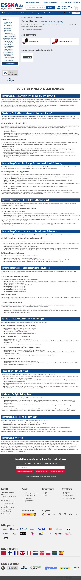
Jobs (46, 495)
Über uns (47, 492)
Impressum (67, 492)
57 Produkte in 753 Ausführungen (51, 21)
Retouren (27, 501)
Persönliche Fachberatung (50, 2)
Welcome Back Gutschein (31, 493)
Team (46, 493)
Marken (17, 13)
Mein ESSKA (28, 497)
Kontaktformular (6, 514)
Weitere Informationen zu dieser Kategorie (32, 29)
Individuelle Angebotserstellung (38, 13)
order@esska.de (6, 511)
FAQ (26, 492)
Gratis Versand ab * (33, 2)
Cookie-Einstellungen (70, 498)
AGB (66, 493)
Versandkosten (28, 498)
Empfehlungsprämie (30, 495)
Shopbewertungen (29, 500)
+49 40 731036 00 (7, 492)
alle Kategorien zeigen (10, 64)
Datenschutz (68, 497)
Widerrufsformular (69, 495)
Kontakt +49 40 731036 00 (70, 2)
